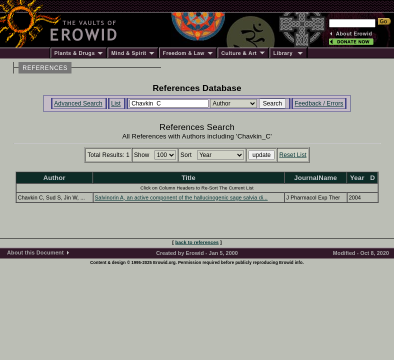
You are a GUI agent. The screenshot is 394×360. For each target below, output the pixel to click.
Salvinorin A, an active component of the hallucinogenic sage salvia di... (181, 197)
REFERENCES (45, 68)
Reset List (292, 155)
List (115, 103)
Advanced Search (78, 103)
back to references (197, 242)
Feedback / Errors (318, 103)
